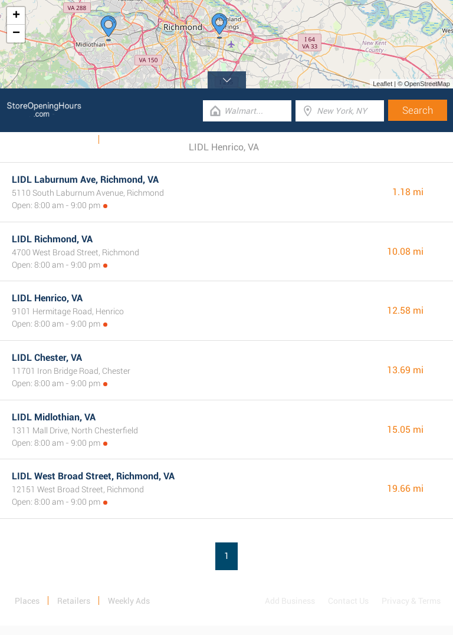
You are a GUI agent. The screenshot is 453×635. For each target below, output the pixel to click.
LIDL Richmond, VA (52, 239)
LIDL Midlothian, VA (54, 417)
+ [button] (16, 16)
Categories (127, 139)
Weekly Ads (70, 139)
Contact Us (348, 601)
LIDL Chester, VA (47, 357)
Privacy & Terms (411, 601)
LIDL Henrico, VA (47, 298)
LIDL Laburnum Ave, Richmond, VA (85, 179)
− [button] (16, 33)
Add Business (290, 601)
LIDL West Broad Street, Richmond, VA (93, 476)
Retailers (73, 601)
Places (27, 601)
